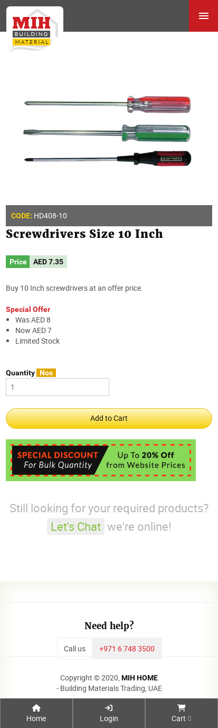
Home (36, 713)
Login (109, 713)
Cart (182, 713)
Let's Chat (76, 526)
